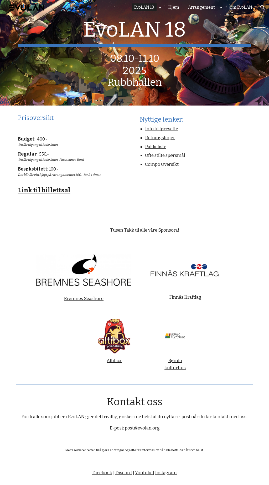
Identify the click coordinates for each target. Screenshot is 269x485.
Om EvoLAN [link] (240, 7)
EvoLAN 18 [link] (144, 7)
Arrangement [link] (201, 7)
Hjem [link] (173, 7)
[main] (135, 53)
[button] (262, 7)
